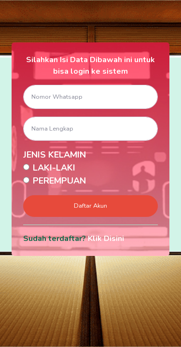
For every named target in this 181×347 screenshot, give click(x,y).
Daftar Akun (90, 205)
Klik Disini (106, 238)
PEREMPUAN (59, 181)
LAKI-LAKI (54, 168)
